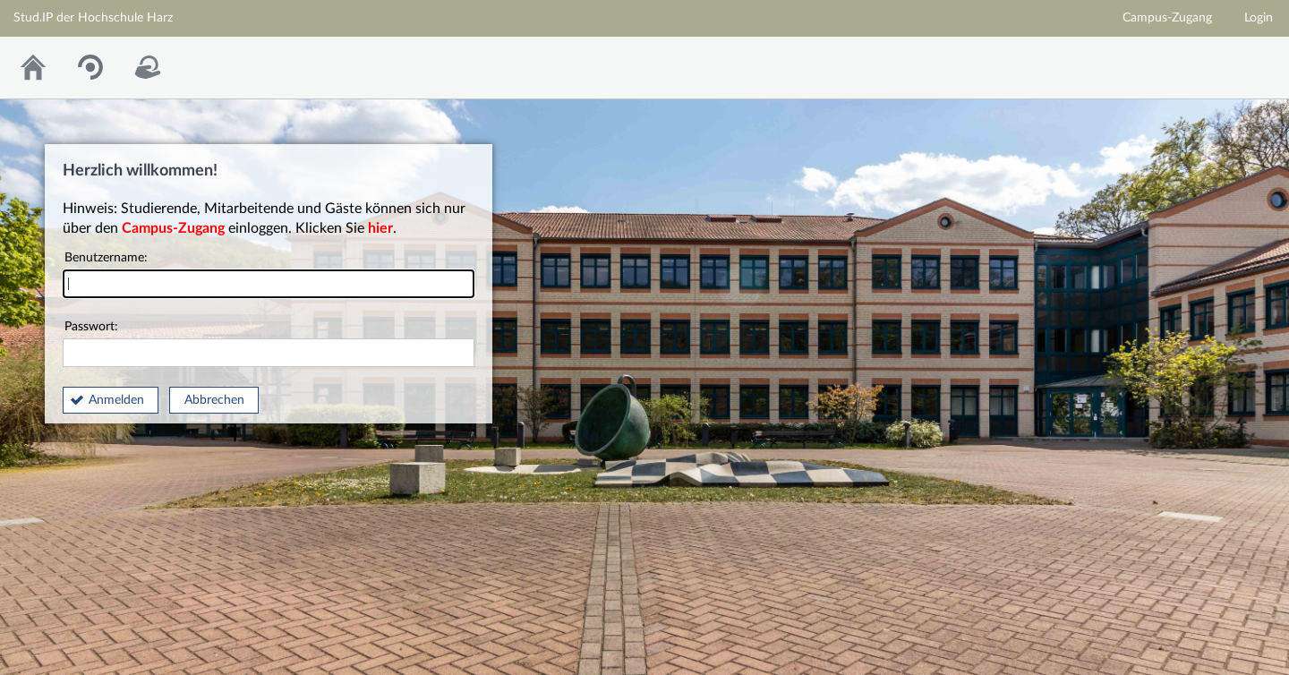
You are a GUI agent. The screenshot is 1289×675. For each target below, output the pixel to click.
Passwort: (268, 344)
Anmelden (116, 400)
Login (1258, 18)
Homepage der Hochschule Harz (1144, 63)
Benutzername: (268, 275)
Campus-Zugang (1167, 18)
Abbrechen (214, 400)
